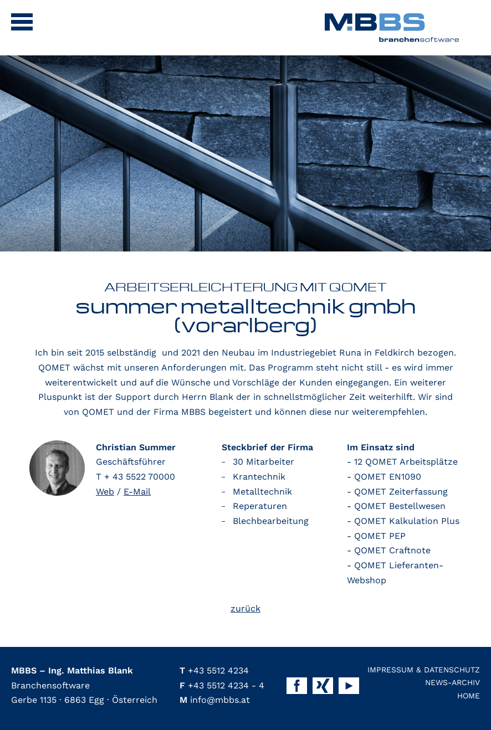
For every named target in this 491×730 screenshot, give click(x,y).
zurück (245, 608)
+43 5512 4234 (214, 670)
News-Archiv (452, 682)
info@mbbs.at (215, 700)
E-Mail (137, 491)
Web (105, 491)
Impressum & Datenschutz (423, 669)
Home (468, 695)
